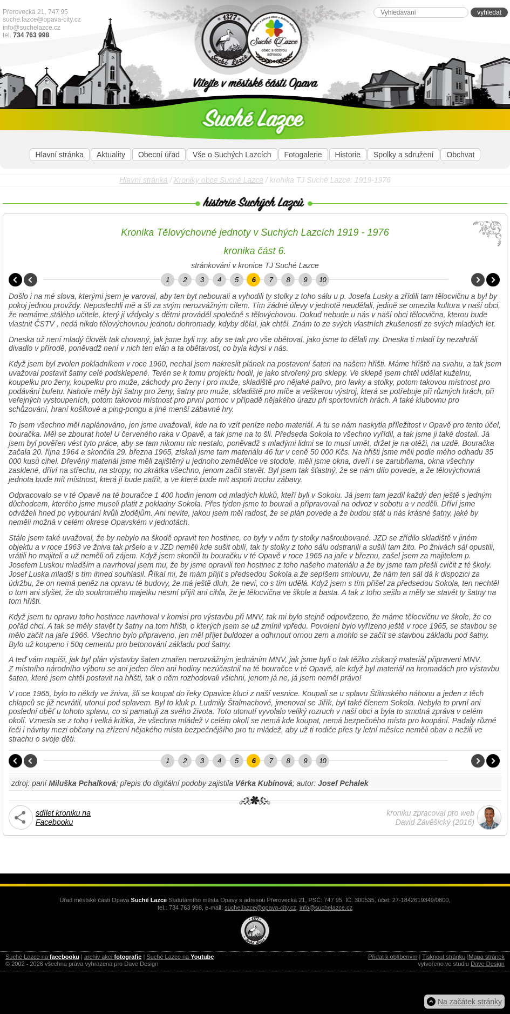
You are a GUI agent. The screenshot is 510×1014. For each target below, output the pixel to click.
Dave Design (488, 963)
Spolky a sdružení (403, 154)
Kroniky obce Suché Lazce (218, 180)
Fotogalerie (303, 154)
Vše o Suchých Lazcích (232, 154)
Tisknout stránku (443, 956)
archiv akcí (112, 956)
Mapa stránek (486, 956)
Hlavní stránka (60, 154)
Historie (348, 154)
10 (322, 280)
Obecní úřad (159, 154)
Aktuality (111, 154)
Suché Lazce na (42, 956)
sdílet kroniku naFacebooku (63, 817)
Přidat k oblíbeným (392, 956)
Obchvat (460, 154)
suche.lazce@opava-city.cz (42, 19)
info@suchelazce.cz (31, 27)
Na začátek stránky (470, 1001)
